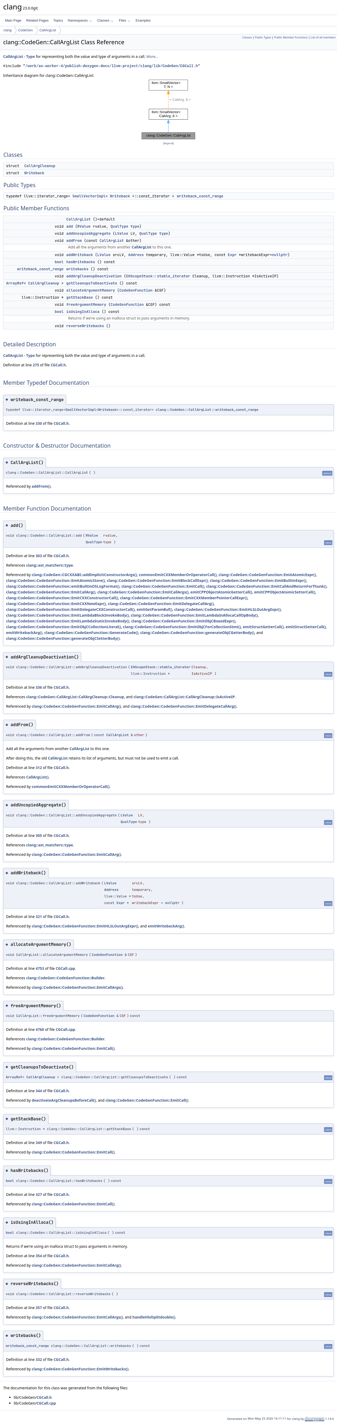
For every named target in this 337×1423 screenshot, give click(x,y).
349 (39, 1142)
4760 (40, 1029)
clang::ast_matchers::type (49, 565)
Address (136, 254)
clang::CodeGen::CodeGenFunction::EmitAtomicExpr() (267, 574)
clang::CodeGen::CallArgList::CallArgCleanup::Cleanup (75, 696)
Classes (105, 20)
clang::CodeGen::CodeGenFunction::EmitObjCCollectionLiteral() (63, 626)
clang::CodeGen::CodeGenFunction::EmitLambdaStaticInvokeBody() (67, 620)
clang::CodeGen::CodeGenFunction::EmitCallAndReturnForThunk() (266, 586)
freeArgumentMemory (86, 304)
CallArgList (47, 30)
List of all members (323, 37)
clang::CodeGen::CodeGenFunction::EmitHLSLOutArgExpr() (227, 609)
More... (152, 56)
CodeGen (25, 30)
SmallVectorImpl (89, 196)
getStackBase (79, 297)
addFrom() (41, 486)
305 (39, 835)
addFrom (74, 240)
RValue (84, 226)
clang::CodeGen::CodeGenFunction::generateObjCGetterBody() (197, 632)
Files (124, 20)
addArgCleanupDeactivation (94, 276)
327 (39, 1194)
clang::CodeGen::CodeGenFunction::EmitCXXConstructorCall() (62, 597)
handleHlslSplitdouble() (153, 1317)
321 (39, 916)
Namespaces (80, 20)
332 (39, 1359)
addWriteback (79, 254)
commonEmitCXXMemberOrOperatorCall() (178, 574)
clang (7, 30)
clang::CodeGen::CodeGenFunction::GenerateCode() (91, 632)
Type (30, 56)
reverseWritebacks (85, 325)
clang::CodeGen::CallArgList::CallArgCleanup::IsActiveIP (184, 696)
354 (39, 1255)
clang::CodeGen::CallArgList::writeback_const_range (207, 409)
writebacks (77, 269)
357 (39, 1307)
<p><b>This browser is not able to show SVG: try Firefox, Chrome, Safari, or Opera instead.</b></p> (168, 109)
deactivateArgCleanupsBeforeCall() (64, 1100)
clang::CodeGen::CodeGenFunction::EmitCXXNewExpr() (56, 603)
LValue (121, 233)
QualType (119, 226)
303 (39, 555)
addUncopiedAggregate (88, 233)
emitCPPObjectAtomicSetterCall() (284, 592)
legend (168, 143)
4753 (40, 968)
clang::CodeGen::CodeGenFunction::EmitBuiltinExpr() (258, 580)
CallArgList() (37, 777)
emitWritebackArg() (24, 632)
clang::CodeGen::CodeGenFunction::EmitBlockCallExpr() (157, 580)
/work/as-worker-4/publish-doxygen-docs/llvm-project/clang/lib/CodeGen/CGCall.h (111, 65)
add (69, 226)
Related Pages (37, 20)
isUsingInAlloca (83, 311)
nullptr (280, 254)
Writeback (34, 173)
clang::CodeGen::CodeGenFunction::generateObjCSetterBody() (63, 638)
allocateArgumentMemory (90, 290)
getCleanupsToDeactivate (91, 283)
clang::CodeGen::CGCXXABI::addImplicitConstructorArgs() (84, 574)
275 (36, 364)
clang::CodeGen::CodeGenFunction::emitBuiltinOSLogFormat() (63, 586)
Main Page (13, 20)
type (134, 226)
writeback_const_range (200, 196)
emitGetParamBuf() (154, 609)
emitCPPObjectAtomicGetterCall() (221, 592)
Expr (232, 254)
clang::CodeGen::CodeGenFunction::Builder (65, 977)
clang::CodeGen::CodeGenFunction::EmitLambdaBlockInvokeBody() (67, 615)
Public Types (263, 37)
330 (39, 423)
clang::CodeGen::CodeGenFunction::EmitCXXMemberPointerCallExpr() (183, 597)
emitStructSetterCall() (306, 626)
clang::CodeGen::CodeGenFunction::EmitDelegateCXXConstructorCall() (70, 609)
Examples (143, 20)
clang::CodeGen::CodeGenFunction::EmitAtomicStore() (55, 580)
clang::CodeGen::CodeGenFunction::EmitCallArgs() (143, 592)
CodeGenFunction (135, 290)
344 (39, 1090)
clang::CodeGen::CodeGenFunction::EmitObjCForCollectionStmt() (182, 626)
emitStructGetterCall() (263, 626)
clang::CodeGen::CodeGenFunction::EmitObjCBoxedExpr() (183, 620)
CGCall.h (58, 364)
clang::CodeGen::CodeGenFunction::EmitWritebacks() (80, 1368)
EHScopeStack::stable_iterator (158, 276)
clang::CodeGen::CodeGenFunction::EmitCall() (162, 586)
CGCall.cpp (65, 968)
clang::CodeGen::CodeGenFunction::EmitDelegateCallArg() (161, 603)
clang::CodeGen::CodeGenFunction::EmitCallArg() (50, 592)
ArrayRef (15, 283)
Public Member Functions (291, 37)
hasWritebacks (80, 261)
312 (39, 767)
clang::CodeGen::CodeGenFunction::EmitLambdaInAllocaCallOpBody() (194, 615)
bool (59, 261)
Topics (58, 20)
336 (39, 687)
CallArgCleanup (39, 165)
